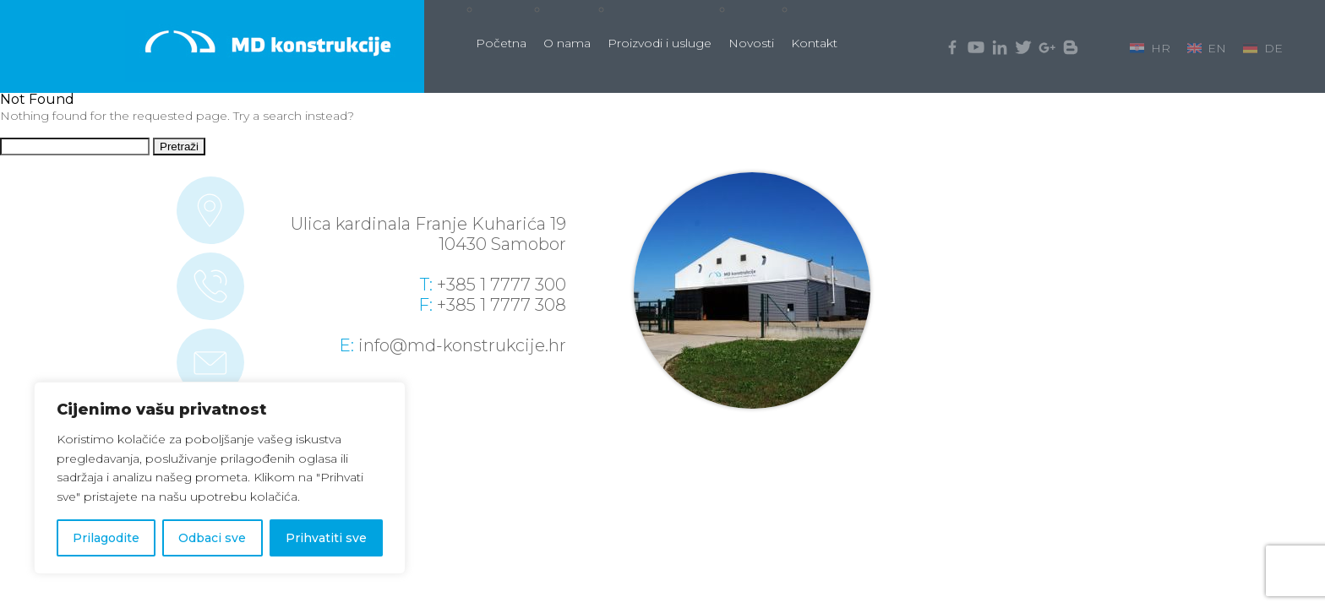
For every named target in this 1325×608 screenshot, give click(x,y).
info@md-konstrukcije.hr (462, 345)
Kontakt (814, 43)
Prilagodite (106, 538)
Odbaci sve (212, 538)
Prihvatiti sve (326, 538)
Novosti (751, 43)
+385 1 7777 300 (501, 284)
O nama (567, 43)
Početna (501, 43)
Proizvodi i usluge (660, 43)
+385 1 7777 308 (501, 305)
